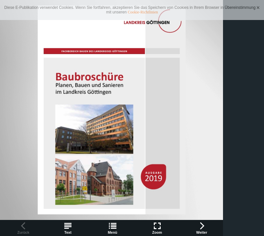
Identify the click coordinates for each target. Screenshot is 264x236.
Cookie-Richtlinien (143, 12)
